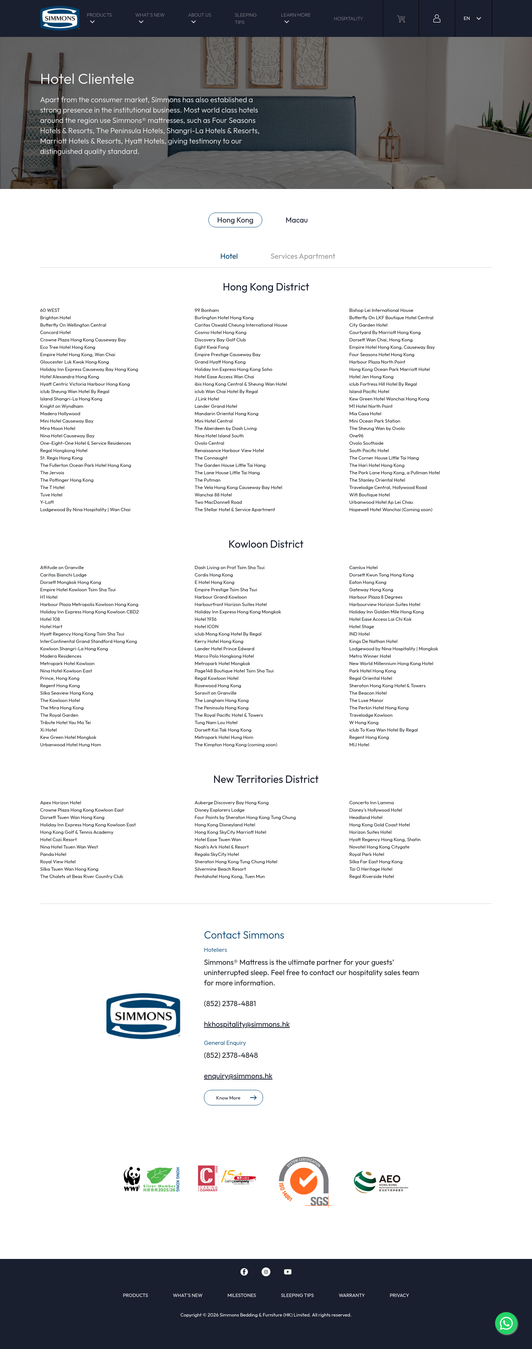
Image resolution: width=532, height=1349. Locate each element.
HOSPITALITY (348, 18)
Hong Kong (235, 219)
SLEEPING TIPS (246, 18)
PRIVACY (399, 1295)
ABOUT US (199, 15)
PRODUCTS (99, 15)
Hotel (229, 256)
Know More (236, 1097)
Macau (297, 219)
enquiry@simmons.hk (238, 1075)
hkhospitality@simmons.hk (247, 1024)
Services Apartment (302, 256)
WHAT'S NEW (149, 15)
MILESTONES (242, 1295)
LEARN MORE (296, 15)
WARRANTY (352, 1295)
